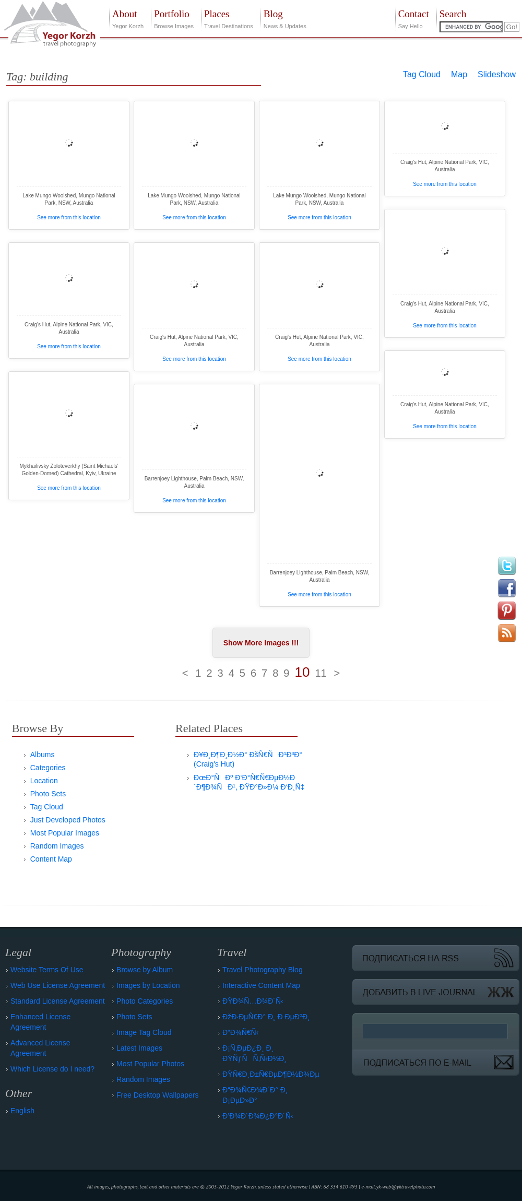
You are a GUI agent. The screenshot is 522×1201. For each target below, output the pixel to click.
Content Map (51, 859)
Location (44, 780)
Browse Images (174, 18)
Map (459, 74)
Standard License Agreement (57, 1001)
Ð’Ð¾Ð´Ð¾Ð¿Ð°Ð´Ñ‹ (257, 1116)
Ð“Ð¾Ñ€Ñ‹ (240, 1032)
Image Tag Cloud (144, 1032)
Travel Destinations (228, 18)
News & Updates (285, 18)
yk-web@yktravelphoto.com (405, 1186)
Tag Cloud (422, 74)
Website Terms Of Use (47, 969)
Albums (42, 754)
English (22, 1110)
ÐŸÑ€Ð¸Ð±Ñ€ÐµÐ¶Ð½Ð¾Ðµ (270, 1074)
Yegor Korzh (128, 18)
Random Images (57, 846)
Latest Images (139, 1048)
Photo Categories (144, 1001)
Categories (48, 767)
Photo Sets (48, 794)
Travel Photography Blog (262, 969)
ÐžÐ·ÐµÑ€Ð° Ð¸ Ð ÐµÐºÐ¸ (266, 1016)
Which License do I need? (52, 1069)
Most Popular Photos (150, 1063)
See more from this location (69, 217)
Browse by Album (144, 969)
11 (320, 673)
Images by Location (148, 985)
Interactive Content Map (261, 985)
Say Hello (413, 18)
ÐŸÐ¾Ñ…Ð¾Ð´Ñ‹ (252, 1001)
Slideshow (497, 74)
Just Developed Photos (67, 820)
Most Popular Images (64, 833)
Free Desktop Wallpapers (157, 1095)
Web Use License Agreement (57, 985)
